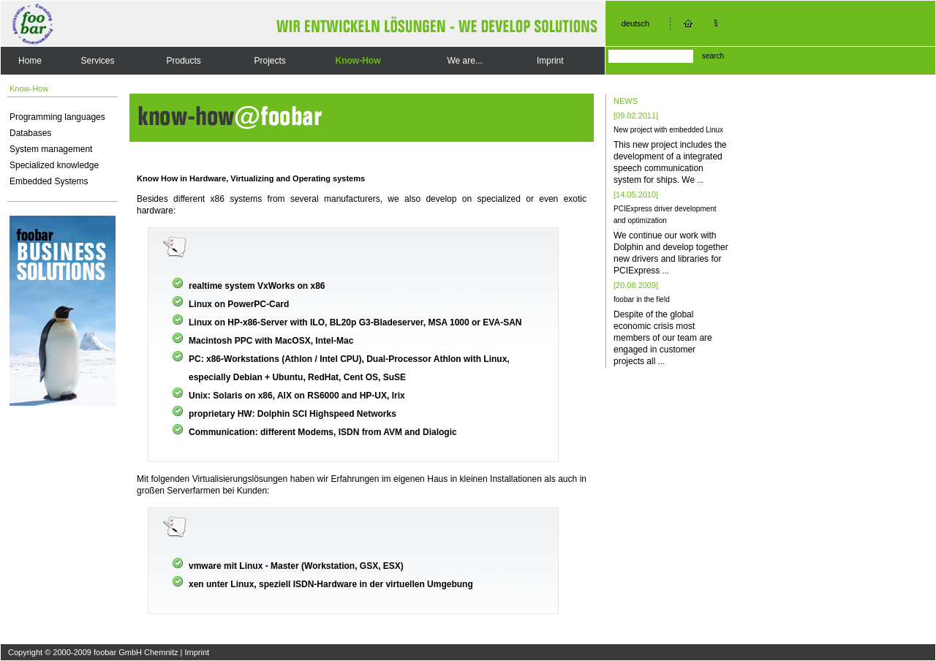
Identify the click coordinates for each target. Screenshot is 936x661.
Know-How (358, 61)
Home (30, 61)
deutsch (636, 23)
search (713, 56)
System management (51, 149)
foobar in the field (642, 299)
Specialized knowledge (54, 165)
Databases (30, 133)
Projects (269, 61)
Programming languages (57, 117)
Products (183, 61)
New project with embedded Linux (668, 130)
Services (98, 61)
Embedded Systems (49, 181)
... (700, 179)
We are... (464, 61)
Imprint (550, 61)
